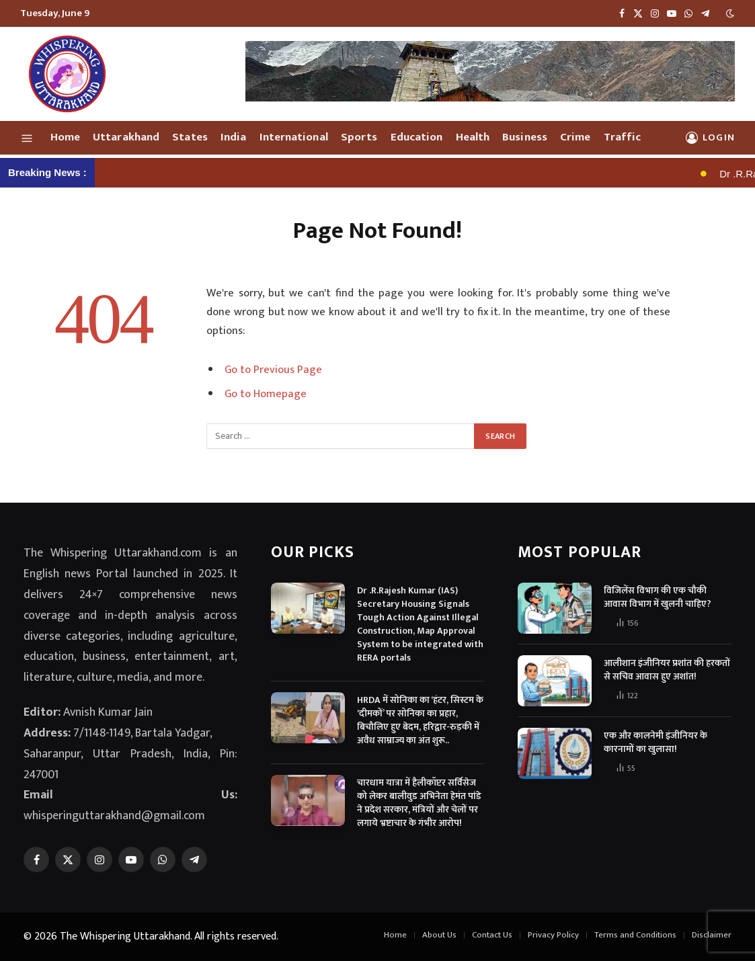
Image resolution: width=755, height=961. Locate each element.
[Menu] (27, 137)
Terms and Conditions (635, 934)
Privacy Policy (553, 934)
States (190, 137)
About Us (439, 934)
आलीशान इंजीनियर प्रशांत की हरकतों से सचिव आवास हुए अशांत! (667, 670)
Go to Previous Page (273, 369)
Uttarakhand (126, 137)
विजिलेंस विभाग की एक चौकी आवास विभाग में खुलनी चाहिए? (657, 597)
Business (524, 137)
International (294, 137)
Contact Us (492, 934)
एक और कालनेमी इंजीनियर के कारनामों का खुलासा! (655, 742)
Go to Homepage (266, 393)
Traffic (622, 137)
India (233, 137)
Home (65, 137)
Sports (359, 137)
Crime (575, 137)
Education (417, 137)
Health (473, 137)
